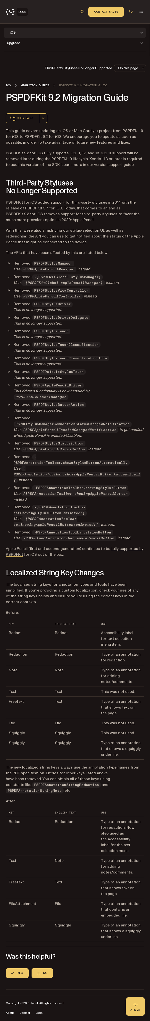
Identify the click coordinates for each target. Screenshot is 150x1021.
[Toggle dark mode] (82, 11)
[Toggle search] (130, 11)
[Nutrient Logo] (17, 11)
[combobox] (43, 118)
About (10, 1013)
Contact (24, 1013)
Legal (39, 1013)
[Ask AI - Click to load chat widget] (135, 1006)
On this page (131, 68)
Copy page (21, 118)
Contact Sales (106, 11)
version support (108, 164)
